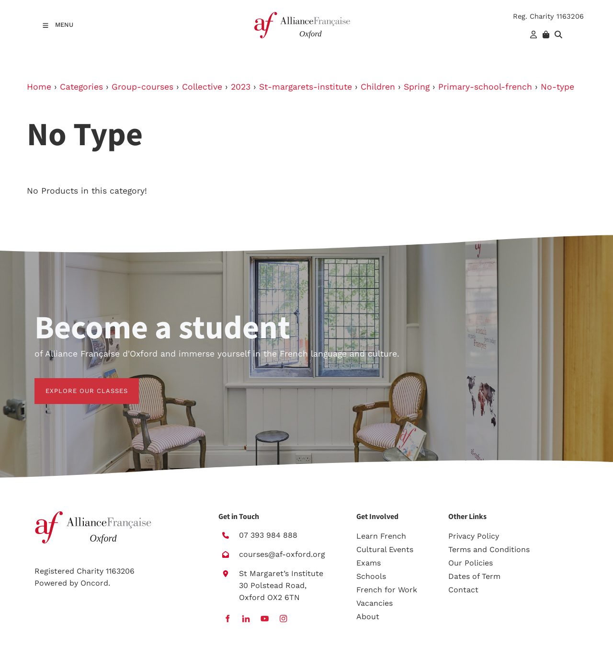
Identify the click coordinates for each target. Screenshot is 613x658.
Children (378, 87)
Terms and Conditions (489, 549)
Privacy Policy (473, 536)
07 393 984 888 (268, 535)
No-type (557, 87)
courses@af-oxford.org (282, 554)
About (367, 616)
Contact (463, 589)
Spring (417, 87)
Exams (368, 562)
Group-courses (142, 87)
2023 (240, 87)
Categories (81, 87)
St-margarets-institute (305, 87)
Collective (202, 87)
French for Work (386, 589)
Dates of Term (474, 576)
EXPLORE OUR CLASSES (75, 383)
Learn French (381, 536)
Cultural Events (384, 549)
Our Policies (470, 562)
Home (39, 87)
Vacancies (374, 603)
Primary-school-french (485, 87)
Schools (371, 576)
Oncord (94, 583)
